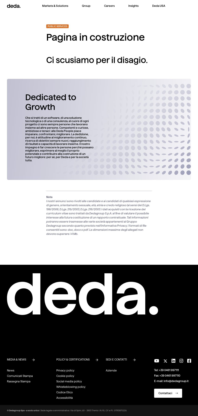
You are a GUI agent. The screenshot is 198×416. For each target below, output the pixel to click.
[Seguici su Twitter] (165, 360)
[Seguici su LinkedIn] (173, 360)
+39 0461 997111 (169, 370)
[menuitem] (55, 8)
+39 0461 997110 (170, 375)
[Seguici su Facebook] (189, 360)
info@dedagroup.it (176, 381)
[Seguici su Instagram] (181, 360)
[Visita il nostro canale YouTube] (156, 360)
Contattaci (168, 393)
